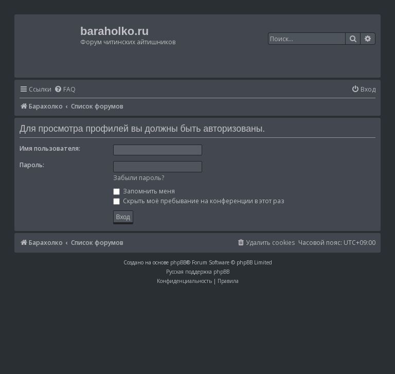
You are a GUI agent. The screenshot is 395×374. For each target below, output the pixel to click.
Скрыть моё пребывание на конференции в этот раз (198, 201)
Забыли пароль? (138, 178)
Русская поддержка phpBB (197, 271)
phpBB (178, 262)
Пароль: (32, 165)
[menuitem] (65, 90)
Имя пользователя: (50, 148)
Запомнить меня (144, 191)
